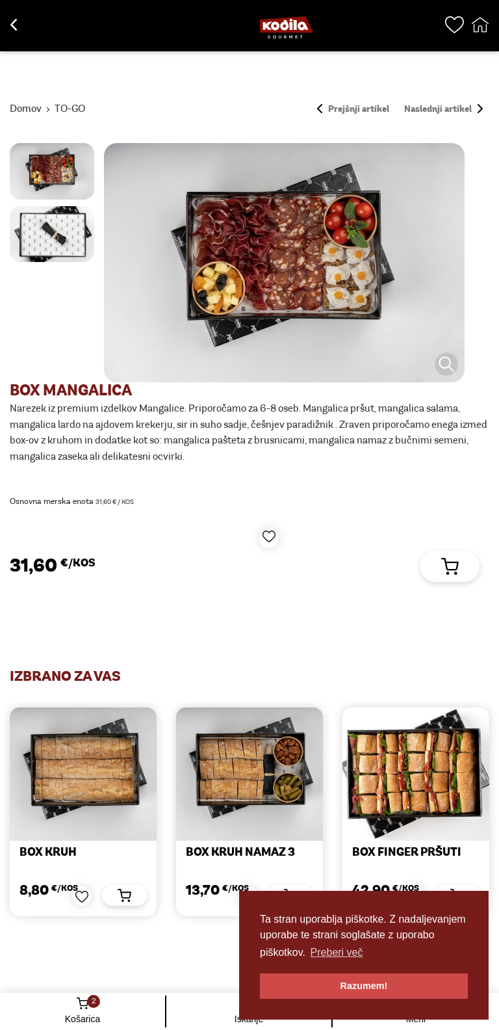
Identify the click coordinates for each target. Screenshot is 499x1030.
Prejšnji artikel (353, 109)
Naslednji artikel (443, 109)
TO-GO (70, 109)
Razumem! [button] (364, 986)
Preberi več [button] (337, 952)
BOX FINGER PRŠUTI (406, 853)
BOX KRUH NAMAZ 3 (240, 853)
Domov (26, 109)
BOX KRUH (48, 853)
